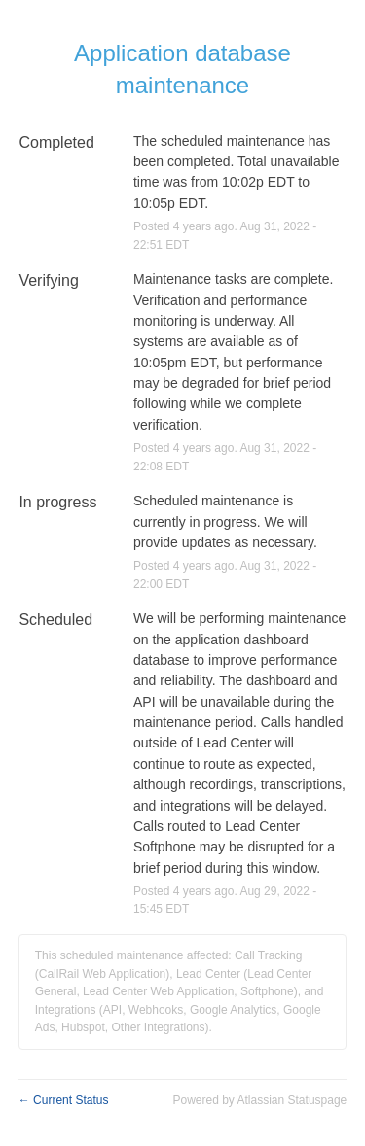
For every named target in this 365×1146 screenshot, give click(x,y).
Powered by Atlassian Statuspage (259, 1100)
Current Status (63, 1100)
